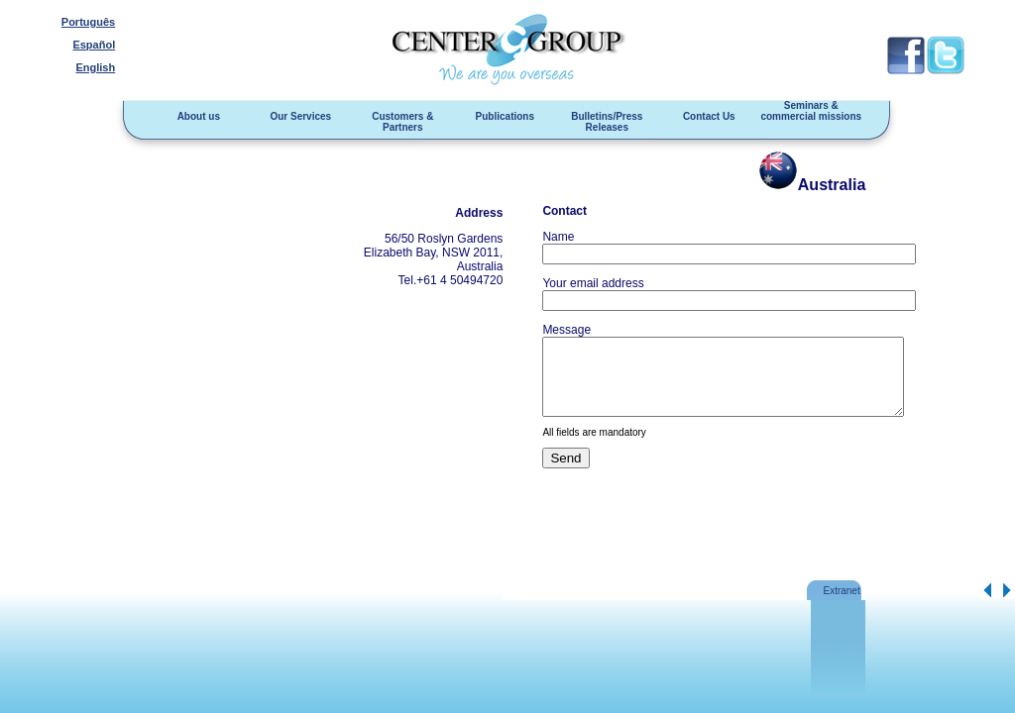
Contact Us (704, 116)
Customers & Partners (397, 122)
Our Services (296, 116)
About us (193, 116)
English (92, 67)
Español (90, 45)
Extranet (839, 590)
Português (85, 22)
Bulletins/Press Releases (601, 122)
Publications (500, 116)
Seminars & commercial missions (806, 111)
